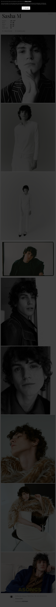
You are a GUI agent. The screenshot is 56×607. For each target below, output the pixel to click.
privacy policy (28, 1)
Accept (26, 8)
